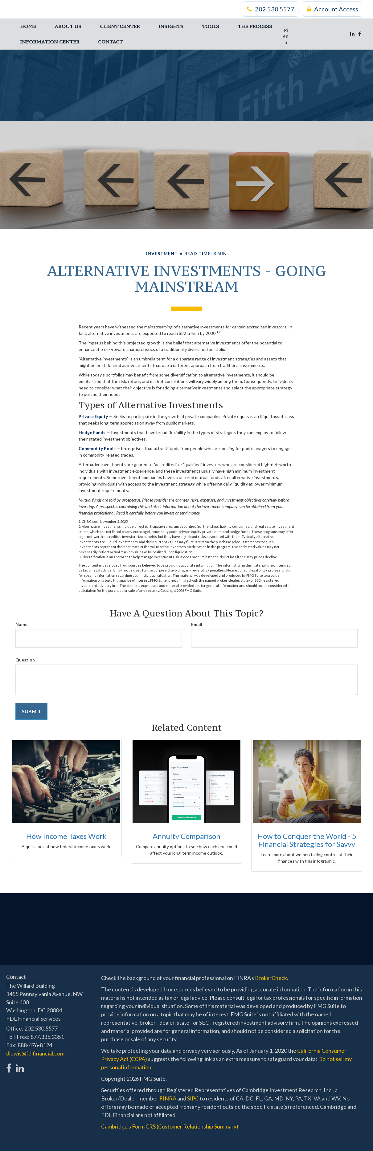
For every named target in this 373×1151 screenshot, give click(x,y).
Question (25, 659)
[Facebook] (359, 34)
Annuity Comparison (186, 836)
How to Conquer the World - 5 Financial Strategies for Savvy (306, 840)
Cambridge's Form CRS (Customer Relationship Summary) (169, 1126)
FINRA (167, 1098)
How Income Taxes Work (66, 836)
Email (196, 624)
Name (21, 624)
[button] (68, 26)
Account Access (332, 9)
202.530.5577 (270, 9)
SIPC (193, 1098)
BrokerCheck (271, 977)
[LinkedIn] (352, 34)
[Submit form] (31, 711)
